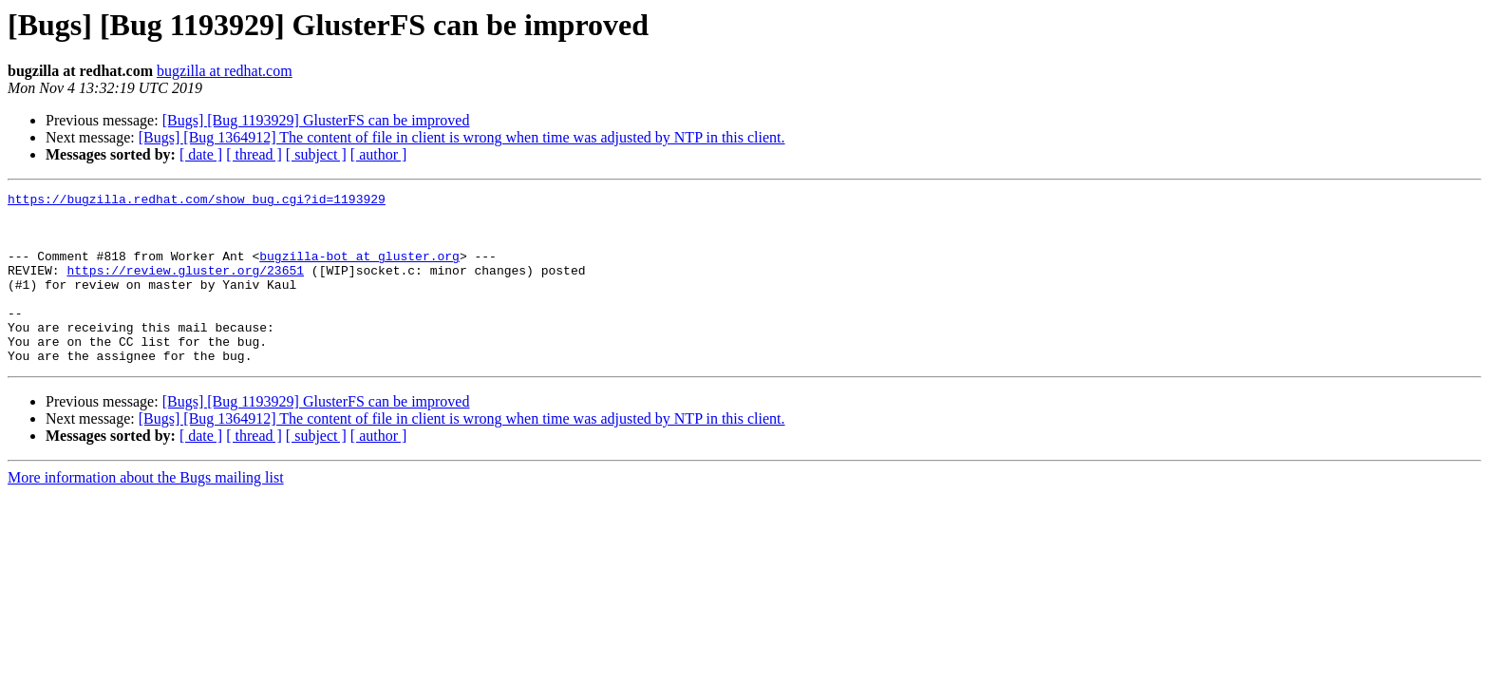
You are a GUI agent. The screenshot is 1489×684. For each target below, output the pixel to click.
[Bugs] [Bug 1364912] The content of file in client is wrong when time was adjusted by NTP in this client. (462, 137)
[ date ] (200, 154)
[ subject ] (316, 154)
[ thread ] (254, 154)
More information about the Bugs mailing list (146, 512)
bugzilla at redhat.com (224, 71)
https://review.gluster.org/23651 (185, 286)
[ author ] (378, 154)
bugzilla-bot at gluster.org (359, 269)
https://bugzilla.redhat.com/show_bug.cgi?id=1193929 (197, 201)
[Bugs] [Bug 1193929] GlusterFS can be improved (316, 120)
